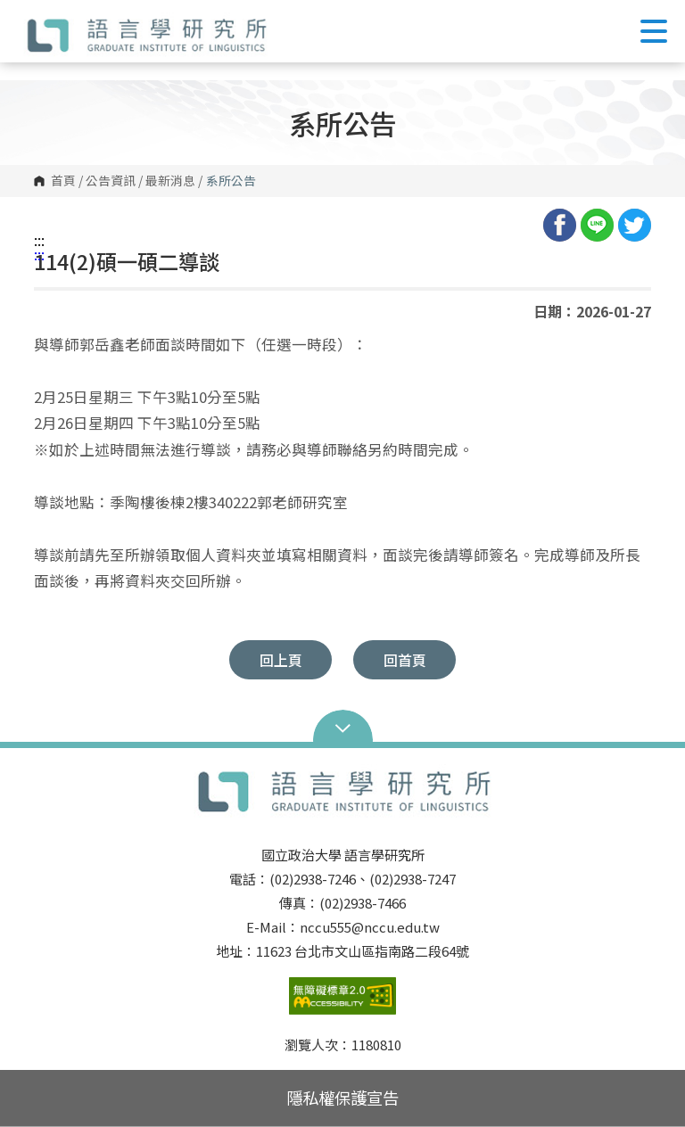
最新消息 (170, 181)
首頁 (63, 181)
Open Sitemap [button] (343, 727)
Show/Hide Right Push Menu (653, 31)
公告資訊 (111, 181)
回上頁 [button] (281, 659)
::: (39, 240)
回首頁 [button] (405, 659)
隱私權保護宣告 (342, 1097)
